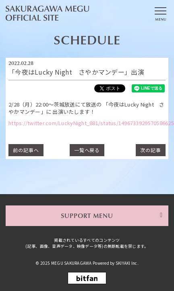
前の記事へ (26, 150)
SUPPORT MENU (87, 215)
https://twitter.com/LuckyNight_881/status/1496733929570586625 (91, 123)
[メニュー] (160, 13)
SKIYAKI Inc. (127, 263)
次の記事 (150, 150)
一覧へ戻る (87, 150)
